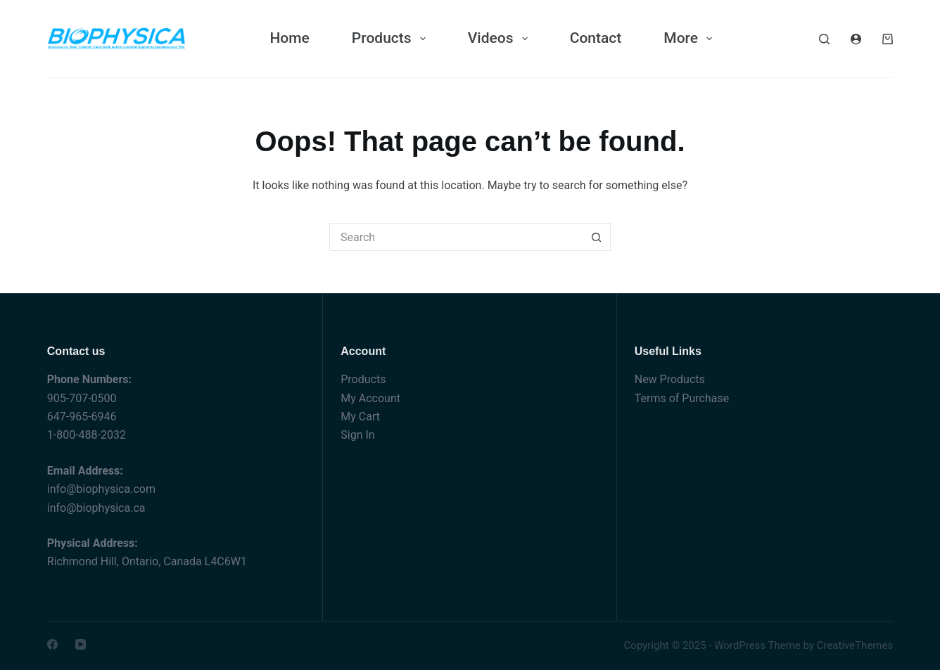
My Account (370, 398)
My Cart (360, 416)
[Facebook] (52, 644)
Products (363, 379)
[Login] (856, 39)
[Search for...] (456, 237)
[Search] (824, 39)
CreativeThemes (855, 645)
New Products (670, 379)
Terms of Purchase (682, 398)
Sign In (357, 435)
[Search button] (597, 237)
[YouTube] (80, 644)
